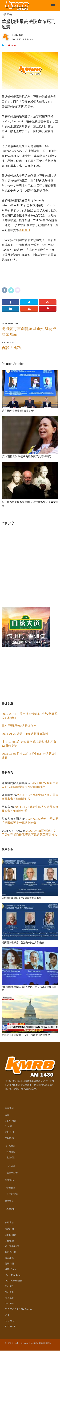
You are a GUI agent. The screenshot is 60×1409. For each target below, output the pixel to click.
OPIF (7, 1314)
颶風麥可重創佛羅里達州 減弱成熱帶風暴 (29, 331)
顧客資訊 (9, 1179)
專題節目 (10, 1209)
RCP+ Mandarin (12, 1274)
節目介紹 (9, 1132)
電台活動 (10, 1157)
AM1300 (9, 1297)
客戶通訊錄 (12, 1193)
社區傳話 (10, 1146)
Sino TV (9, 1286)
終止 (22, 230)
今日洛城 (9, 1137)
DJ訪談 (11, 1165)
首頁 (7, 1114)
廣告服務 (9, 1257)
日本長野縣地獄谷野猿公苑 (19, 725)
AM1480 (9, 1303)
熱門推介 (10, 1151)
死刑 (27, 230)
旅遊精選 (10, 1188)
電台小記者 (12, 1172)
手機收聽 (9, 1240)
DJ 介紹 (8, 1126)
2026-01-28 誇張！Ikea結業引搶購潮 (25, 733)
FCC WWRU (11, 1326)
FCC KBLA (10, 1320)
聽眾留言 (9, 1200)
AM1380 (9, 1292)
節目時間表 (10, 1120)
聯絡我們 (9, 1263)
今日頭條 (7, 14)
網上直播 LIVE (12, 1246)
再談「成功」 (13, 347)
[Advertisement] (26, 669)
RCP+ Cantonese (13, 1280)
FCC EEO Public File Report (18, 1309)
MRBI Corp (10, 1269)
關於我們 (9, 1229)
